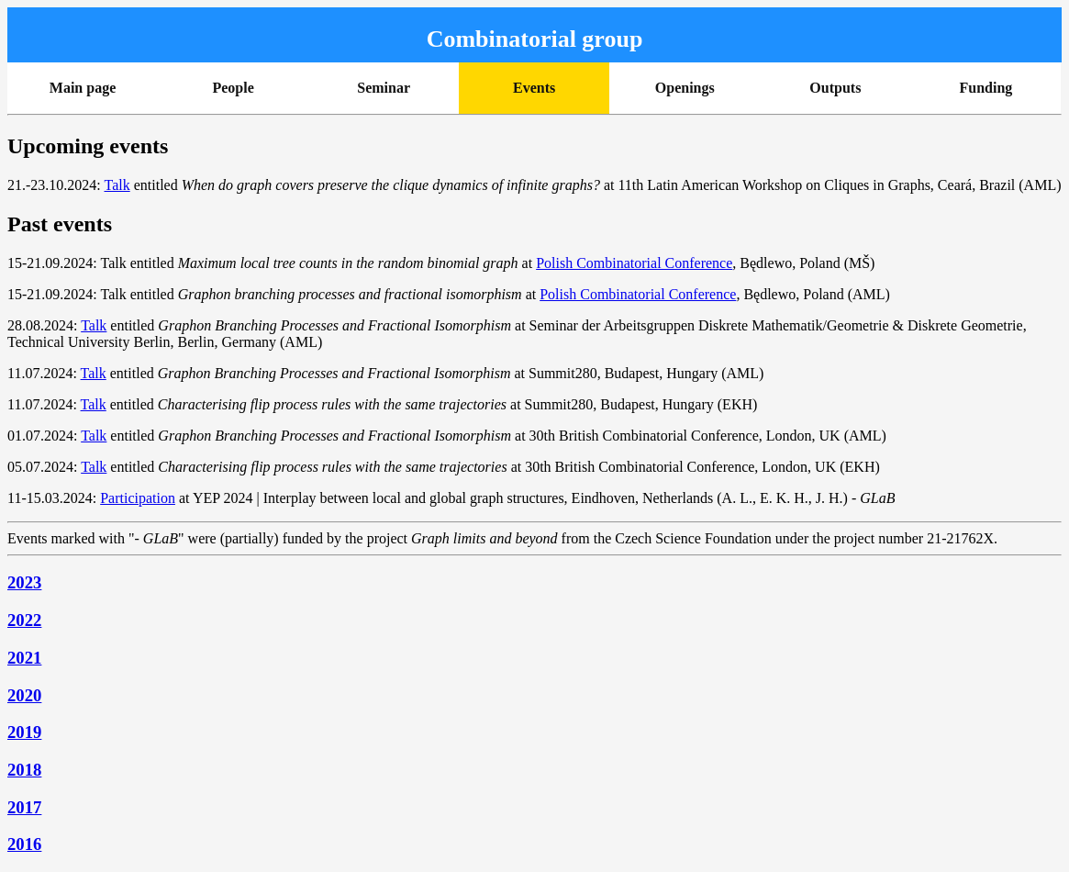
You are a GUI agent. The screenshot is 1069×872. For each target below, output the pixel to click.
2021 (24, 657)
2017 (24, 807)
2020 (24, 695)
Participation (137, 498)
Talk (116, 185)
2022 (24, 620)
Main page (83, 87)
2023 (24, 582)
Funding (986, 87)
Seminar (383, 87)
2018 (24, 769)
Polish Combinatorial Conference (634, 263)
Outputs (835, 87)
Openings (685, 87)
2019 (24, 732)
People (232, 87)
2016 (24, 844)
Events (534, 87)
